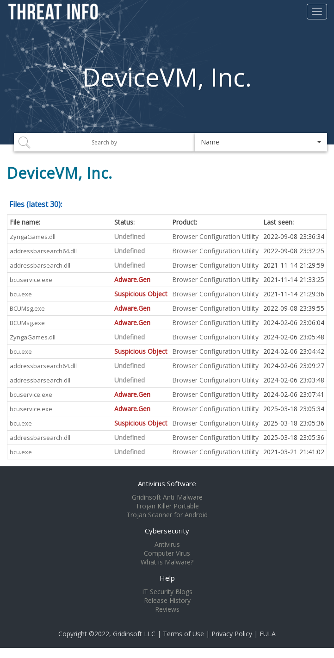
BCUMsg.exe (27, 308)
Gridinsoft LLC (134, 633)
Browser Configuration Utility (215, 236)
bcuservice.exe (31, 280)
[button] (261, 142)
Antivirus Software (167, 483)
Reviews (167, 609)
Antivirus (167, 544)
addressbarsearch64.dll (43, 251)
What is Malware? (167, 562)
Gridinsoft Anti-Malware (167, 497)
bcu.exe (21, 294)
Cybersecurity (167, 530)
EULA (268, 633)
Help (167, 578)
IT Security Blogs (167, 592)
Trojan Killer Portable (167, 506)
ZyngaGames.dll (33, 236)
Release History (167, 600)
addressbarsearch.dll (40, 265)
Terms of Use (183, 633)
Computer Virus (167, 553)
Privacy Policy (231, 633)
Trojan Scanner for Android (167, 515)
